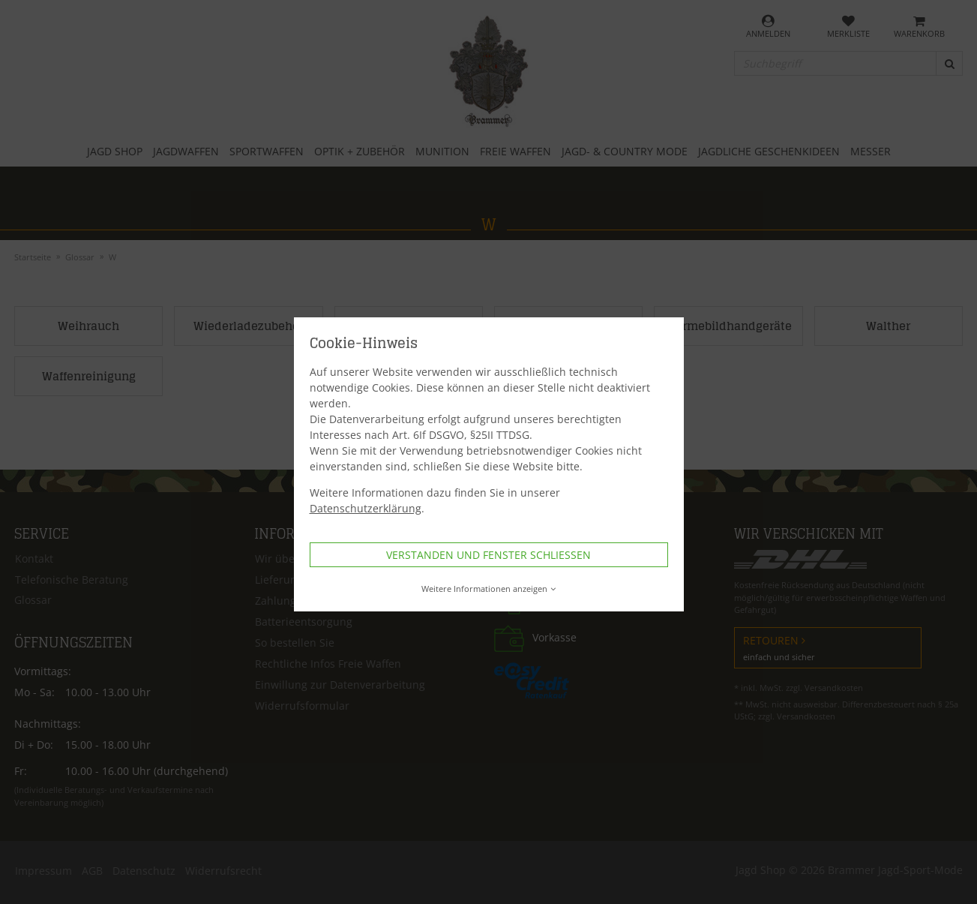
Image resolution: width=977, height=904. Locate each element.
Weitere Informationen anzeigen (488, 588)
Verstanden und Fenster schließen (488, 555)
